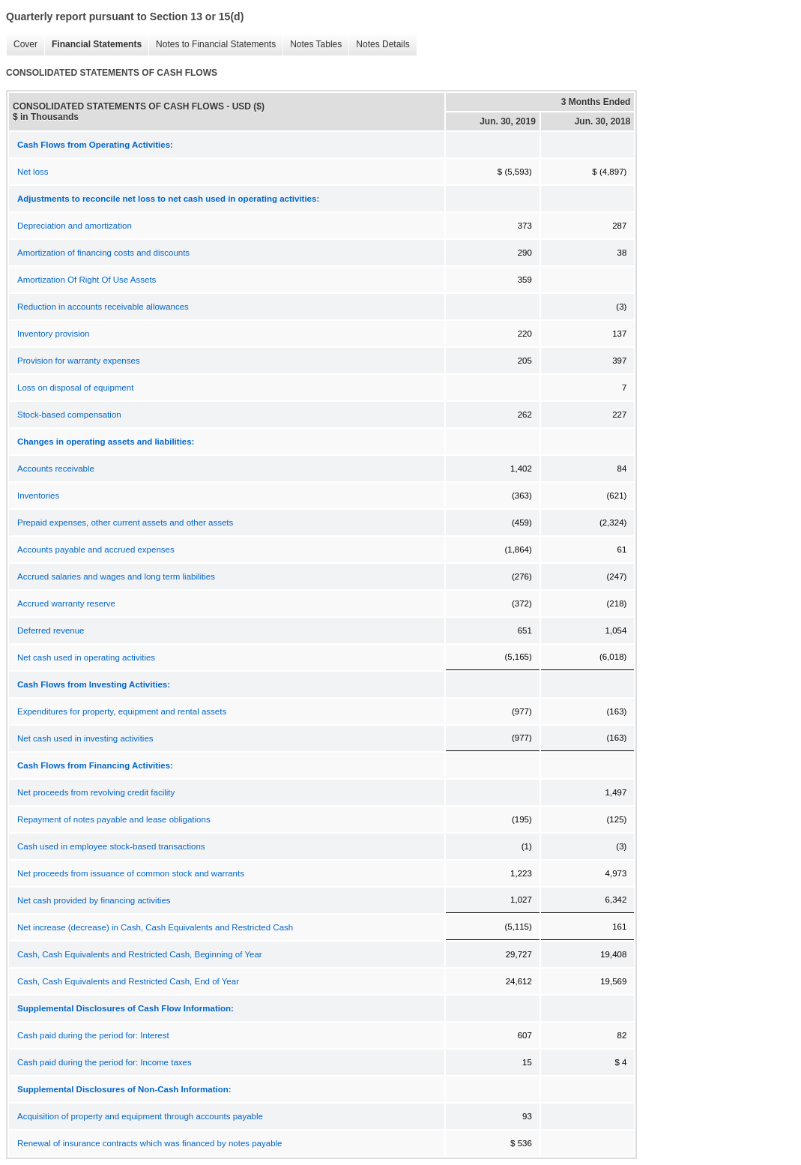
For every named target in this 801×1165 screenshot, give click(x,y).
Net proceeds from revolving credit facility (96, 792)
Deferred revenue (51, 630)
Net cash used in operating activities (86, 657)
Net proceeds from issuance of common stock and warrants (130, 873)
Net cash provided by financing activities (94, 900)
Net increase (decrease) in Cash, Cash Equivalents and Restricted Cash (155, 927)
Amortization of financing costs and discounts (103, 252)
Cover (21, 44)
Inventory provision (53, 333)
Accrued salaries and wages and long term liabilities (116, 576)
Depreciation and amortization (74, 225)
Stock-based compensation (69, 414)
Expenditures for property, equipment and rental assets (121, 711)
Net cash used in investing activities (85, 738)
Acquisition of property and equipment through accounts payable (140, 1116)
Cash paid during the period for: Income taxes (104, 1062)
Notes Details (378, 44)
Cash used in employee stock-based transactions (111, 846)
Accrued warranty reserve (66, 603)
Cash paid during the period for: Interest (93, 1035)
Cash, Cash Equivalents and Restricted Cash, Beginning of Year (139, 954)
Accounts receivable (55, 468)
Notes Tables (312, 44)
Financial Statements (93, 44)
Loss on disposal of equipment (75, 387)
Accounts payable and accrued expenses (96, 549)
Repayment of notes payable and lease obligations (114, 819)
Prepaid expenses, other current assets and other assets (125, 522)
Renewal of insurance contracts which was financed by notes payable (149, 1143)
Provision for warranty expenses (78, 360)
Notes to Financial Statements (212, 44)
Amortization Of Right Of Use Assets (86, 279)
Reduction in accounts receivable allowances (103, 306)
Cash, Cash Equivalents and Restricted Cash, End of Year (128, 981)
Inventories (38, 495)
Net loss (33, 171)
